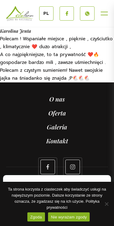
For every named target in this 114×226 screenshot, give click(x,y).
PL (46, 13)
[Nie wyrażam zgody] (106, 204)
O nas (57, 99)
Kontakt (57, 141)
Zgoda (36, 217)
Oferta (57, 113)
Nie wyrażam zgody (69, 217)
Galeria (57, 127)
